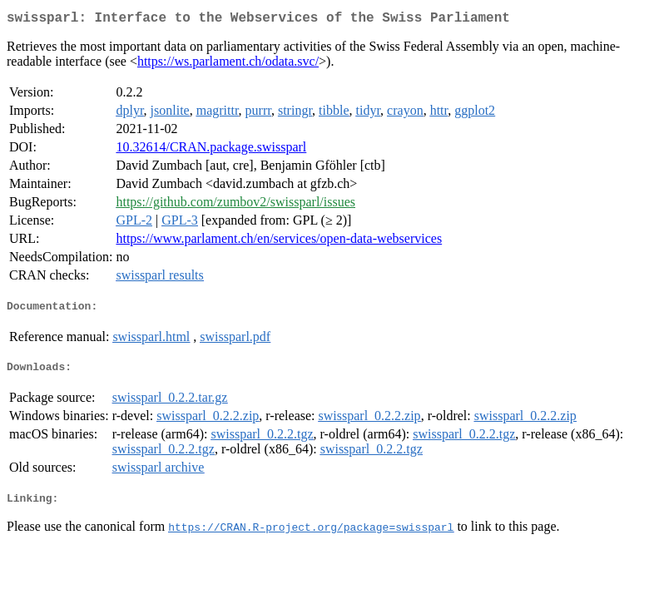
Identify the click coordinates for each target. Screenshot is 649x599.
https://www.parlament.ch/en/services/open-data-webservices (279, 242)
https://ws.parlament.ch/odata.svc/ (228, 64)
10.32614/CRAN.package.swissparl (211, 150)
